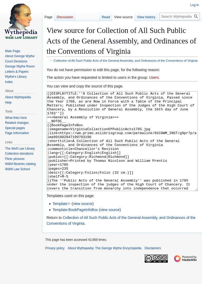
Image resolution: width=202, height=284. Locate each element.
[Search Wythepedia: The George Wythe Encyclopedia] (179, 16)
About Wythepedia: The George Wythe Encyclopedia (104, 268)
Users (154, 77)
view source (82, 223)
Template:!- (61, 223)
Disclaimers (153, 268)
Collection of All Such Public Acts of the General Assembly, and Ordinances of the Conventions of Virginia (126, 60)
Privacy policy (54, 268)
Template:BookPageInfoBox (75, 229)
